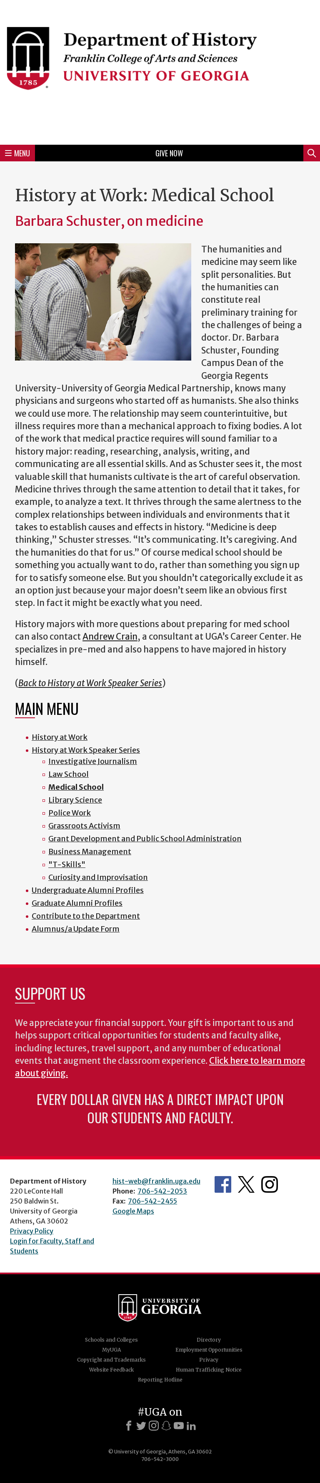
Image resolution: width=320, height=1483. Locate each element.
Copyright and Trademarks (111, 1360)
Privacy (208, 1360)
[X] (141, 1426)
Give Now (169, 153)
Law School (68, 774)
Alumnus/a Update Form (76, 929)
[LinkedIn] (191, 1426)
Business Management (89, 851)
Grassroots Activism (84, 825)
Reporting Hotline (160, 1380)
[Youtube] (179, 1426)
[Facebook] (129, 1426)
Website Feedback (111, 1370)
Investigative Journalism (92, 761)
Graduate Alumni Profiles (77, 903)
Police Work (69, 813)
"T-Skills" (66, 864)
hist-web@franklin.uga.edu (156, 1181)
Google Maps (133, 1211)
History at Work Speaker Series (86, 750)
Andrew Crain (110, 636)
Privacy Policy (31, 1231)
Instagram (269, 1184)
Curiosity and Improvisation (98, 877)
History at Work (60, 737)
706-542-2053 (162, 1191)
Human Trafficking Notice (209, 1370)
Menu (17, 153)
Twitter (246, 1184)
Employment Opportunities (208, 1350)
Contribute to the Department (86, 916)
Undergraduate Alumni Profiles (88, 890)
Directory (209, 1340)
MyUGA (111, 1350)
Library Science (75, 800)
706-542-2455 (152, 1201)
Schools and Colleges (111, 1340)
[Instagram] (154, 1426)
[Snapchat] (166, 1426)
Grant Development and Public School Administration (145, 838)
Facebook (223, 1184)
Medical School (76, 787)
